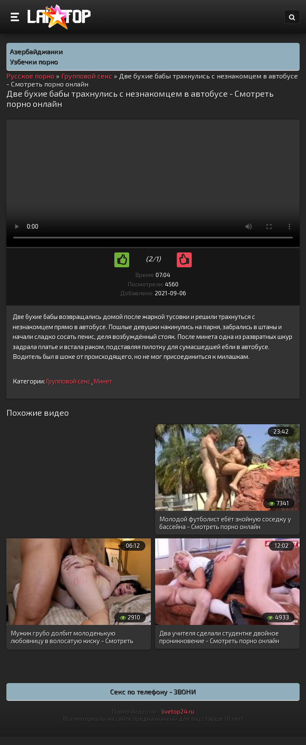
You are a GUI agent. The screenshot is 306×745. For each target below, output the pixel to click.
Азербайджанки (36, 51)
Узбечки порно (34, 61)
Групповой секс (68, 381)
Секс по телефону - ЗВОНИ (153, 691)
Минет (103, 381)
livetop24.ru (178, 711)
